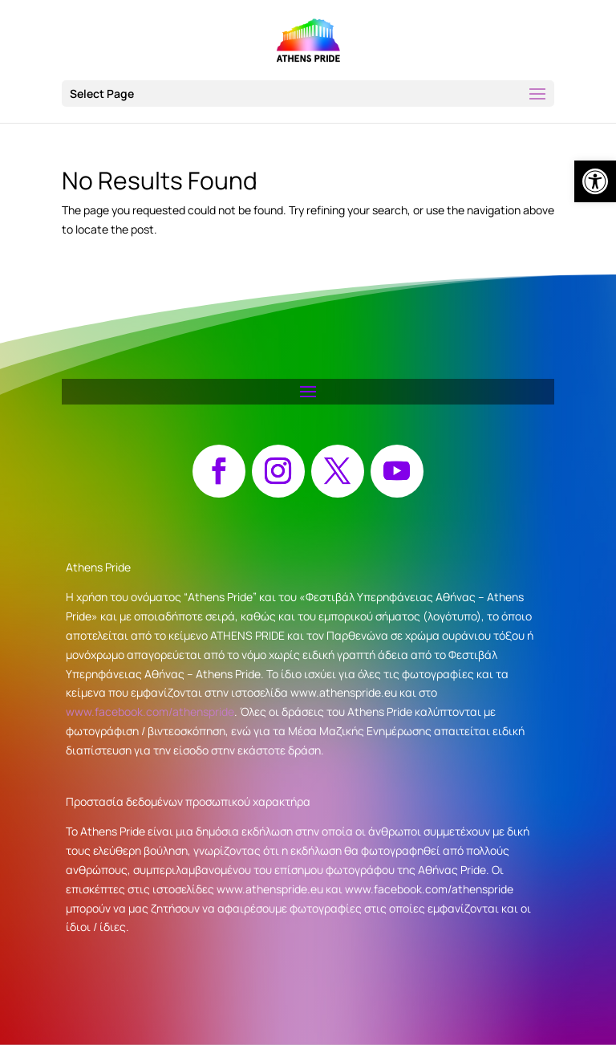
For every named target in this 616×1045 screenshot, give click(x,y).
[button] (308, 93)
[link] (595, 181)
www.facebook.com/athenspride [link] (150, 711)
